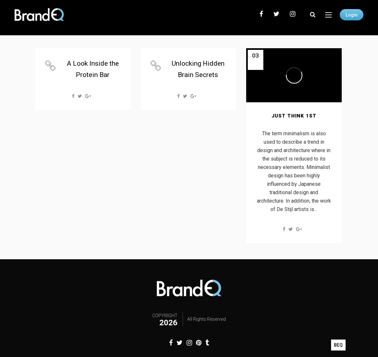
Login (352, 14)
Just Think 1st (293, 116)
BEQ (338, 345)
